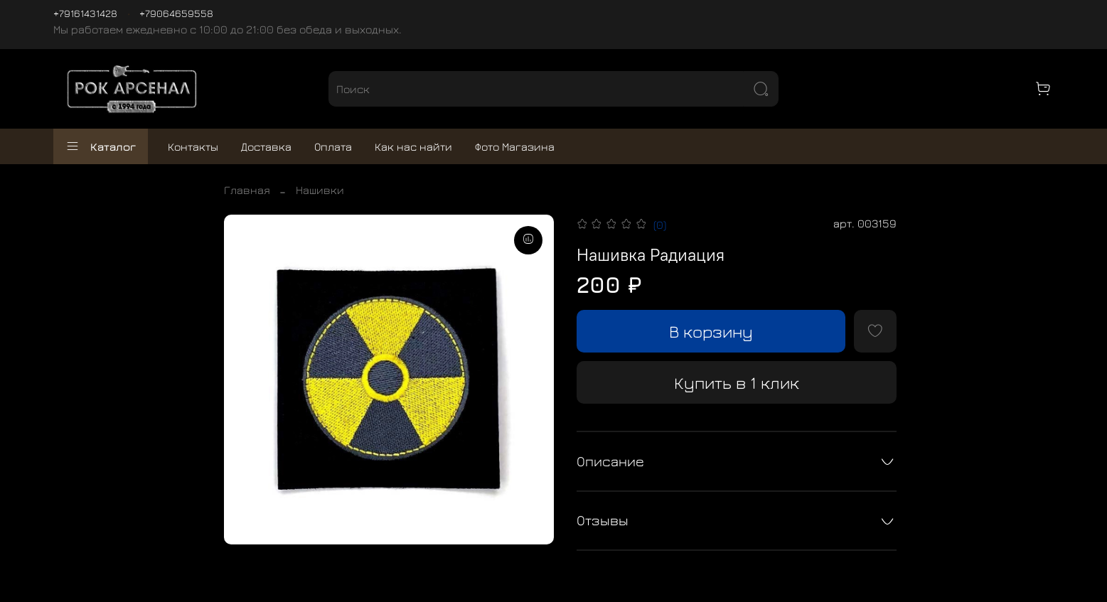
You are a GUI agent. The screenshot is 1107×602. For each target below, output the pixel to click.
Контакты (193, 146)
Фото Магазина (515, 146)
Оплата (333, 146)
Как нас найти (413, 146)
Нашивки (320, 189)
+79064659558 (176, 13)
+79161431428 (85, 13)
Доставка (266, 146)
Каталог (100, 146)
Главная (247, 189)
